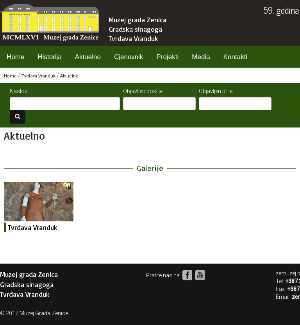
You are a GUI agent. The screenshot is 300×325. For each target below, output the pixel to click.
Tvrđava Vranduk (133, 38)
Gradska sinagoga (135, 29)
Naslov (18, 91)
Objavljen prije (215, 91)
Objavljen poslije (142, 91)
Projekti (168, 57)
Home (15, 57)
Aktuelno (88, 57)
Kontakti (235, 57)
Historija (49, 57)
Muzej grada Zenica (137, 19)
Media (201, 57)
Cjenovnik (128, 57)
